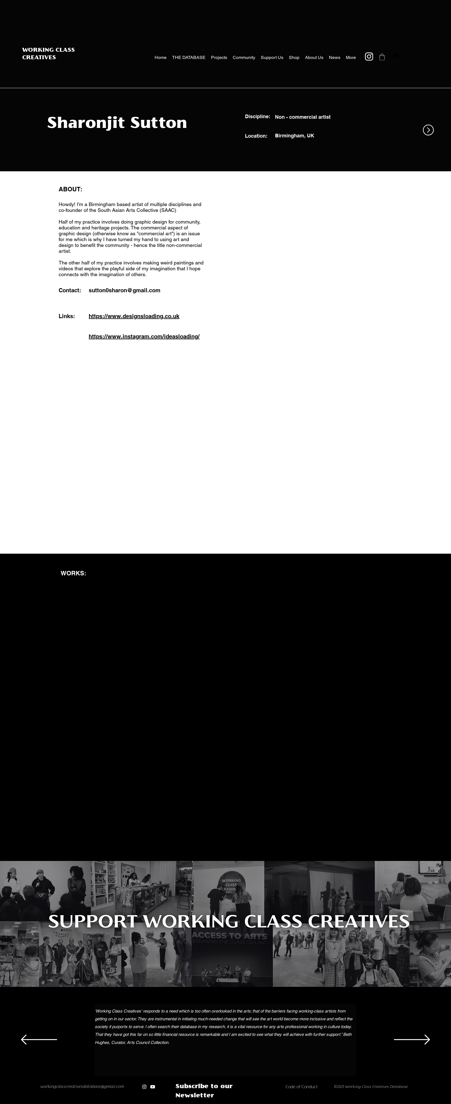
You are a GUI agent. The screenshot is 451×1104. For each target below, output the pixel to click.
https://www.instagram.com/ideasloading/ (144, 336)
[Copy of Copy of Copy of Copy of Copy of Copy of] (223, 1102)
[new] (235, 1102)
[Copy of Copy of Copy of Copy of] (211, 1102)
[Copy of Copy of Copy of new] (252, 1102)
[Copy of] (194, 1102)
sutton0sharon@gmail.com (124, 290)
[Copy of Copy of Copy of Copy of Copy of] (217, 1102)
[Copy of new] (241, 1102)
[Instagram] (369, 56)
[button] (382, 57)
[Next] (412, 1040)
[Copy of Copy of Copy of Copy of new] (258, 1102)
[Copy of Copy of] (200, 1102)
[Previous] (39, 1040)
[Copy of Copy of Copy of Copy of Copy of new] (264, 1102)
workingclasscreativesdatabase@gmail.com (82, 1087)
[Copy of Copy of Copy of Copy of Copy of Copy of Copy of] (229, 1102)
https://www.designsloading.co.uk (134, 316)
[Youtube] (152, 1087)
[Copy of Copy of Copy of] (206, 1102)
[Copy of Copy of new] (246, 1102)
